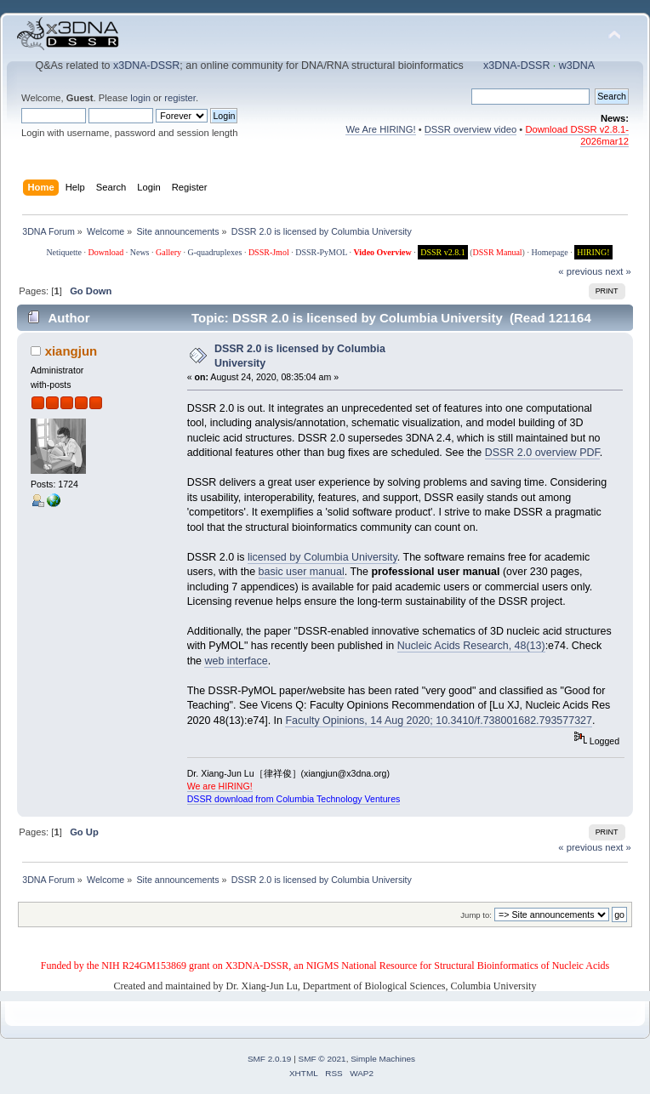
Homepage (549, 252)
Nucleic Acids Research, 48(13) (471, 646)
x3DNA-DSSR (146, 65)
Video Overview (382, 252)
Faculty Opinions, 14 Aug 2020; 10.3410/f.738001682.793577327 (438, 720)
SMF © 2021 (322, 1058)
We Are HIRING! (380, 129)
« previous (580, 271)
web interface (235, 661)
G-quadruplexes (215, 252)
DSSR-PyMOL (321, 252)
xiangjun (71, 351)
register (180, 98)
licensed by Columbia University (322, 557)
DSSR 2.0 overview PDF (542, 453)
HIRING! (593, 252)
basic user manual (302, 572)
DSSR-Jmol (268, 252)
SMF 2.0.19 (270, 1058)
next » (618, 271)
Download (106, 252)
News (140, 252)
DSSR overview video (471, 129)
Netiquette (64, 252)
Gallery (168, 252)
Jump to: (476, 915)
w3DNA (577, 65)
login (140, 98)
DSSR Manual (497, 252)
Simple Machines (383, 1058)
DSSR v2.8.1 (442, 252)
